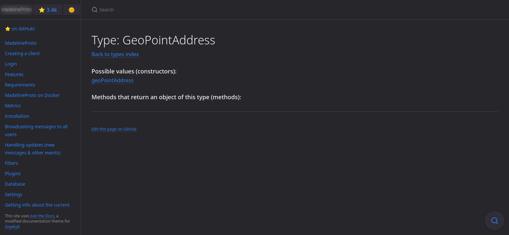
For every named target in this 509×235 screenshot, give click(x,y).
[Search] (168, 9)
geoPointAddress (112, 80)
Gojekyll (12, 226)
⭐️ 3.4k (48, 9)
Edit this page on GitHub (114, 129)
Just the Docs (42, 216)
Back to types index (115, 54)
